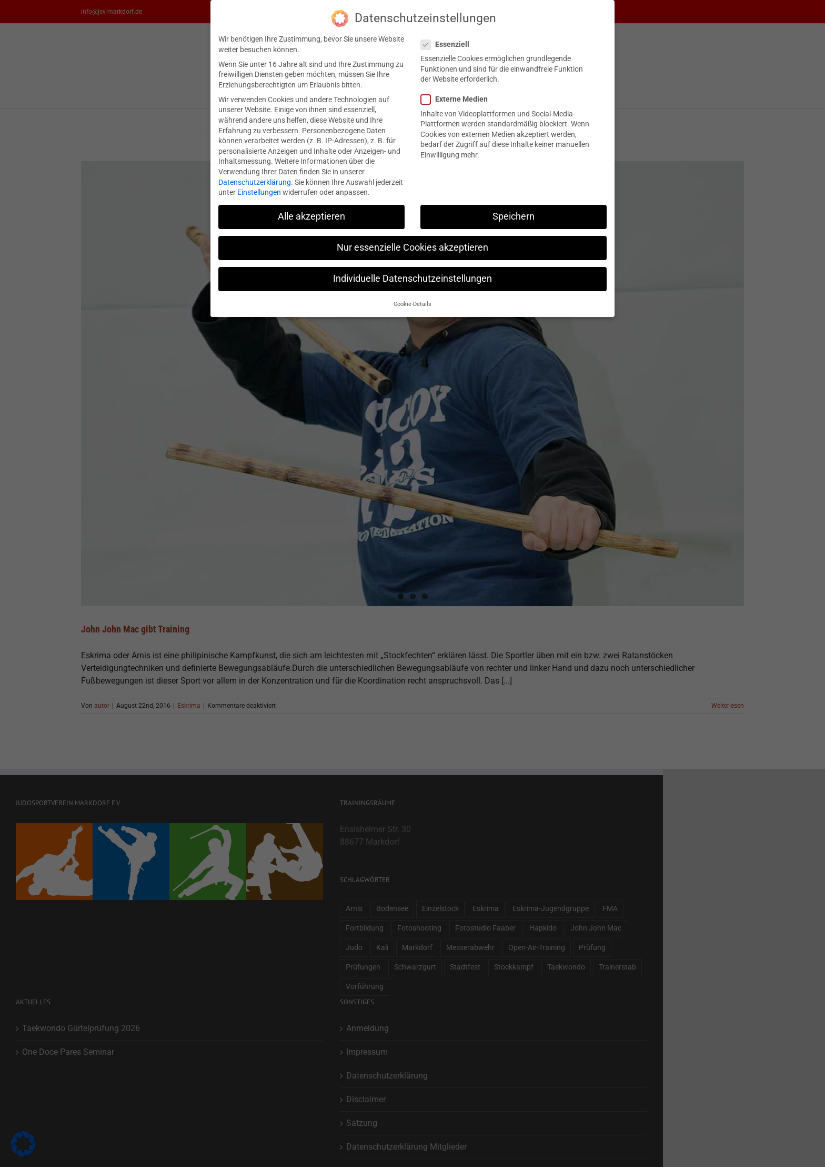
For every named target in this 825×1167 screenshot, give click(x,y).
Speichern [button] (513, 216)
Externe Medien (458, 99)
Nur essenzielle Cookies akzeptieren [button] (412, 247)
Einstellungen (259, 192)
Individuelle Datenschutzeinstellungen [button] (412, 278)
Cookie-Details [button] (412, 304)
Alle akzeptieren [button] (311, 216)
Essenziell (449, 44)
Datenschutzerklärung (254, 182)
